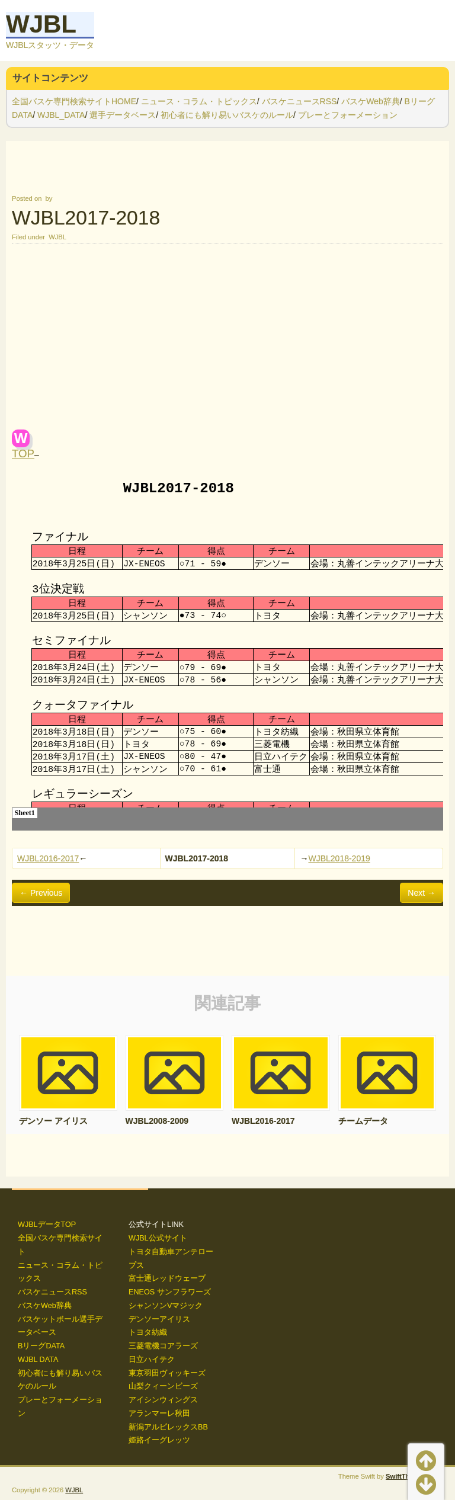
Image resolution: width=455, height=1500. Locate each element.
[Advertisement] (227, 341)
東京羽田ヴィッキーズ (167, 1373)
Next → (421, 893)
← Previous (41, 893)
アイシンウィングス (163, 1400)
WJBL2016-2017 (48, 858)
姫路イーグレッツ (159, 1440)
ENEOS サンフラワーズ (170, 1292)
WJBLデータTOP (47, 1224)
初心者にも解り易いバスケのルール (227, 115)
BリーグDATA (41, 1346)
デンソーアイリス (159, 1319)
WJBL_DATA (61, 115)
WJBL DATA (38, 1359)
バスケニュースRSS (299, 101)
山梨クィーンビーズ (163, 1386)
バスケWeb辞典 (370, 101)
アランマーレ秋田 (159, 1413)
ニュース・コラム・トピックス (199, 101)
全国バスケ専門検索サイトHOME (74, 101)
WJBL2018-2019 (339, 858)
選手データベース (122, 115)
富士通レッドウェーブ (167, 1278)
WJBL (41, 24)
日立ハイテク (152, 1359)
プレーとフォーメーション (348, 115)
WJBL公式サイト (158, 1238)
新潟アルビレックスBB (168, 1427)
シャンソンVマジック (166, 1306)
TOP (23, 453)
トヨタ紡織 (148, 1332)
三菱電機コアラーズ (163, 1346)
